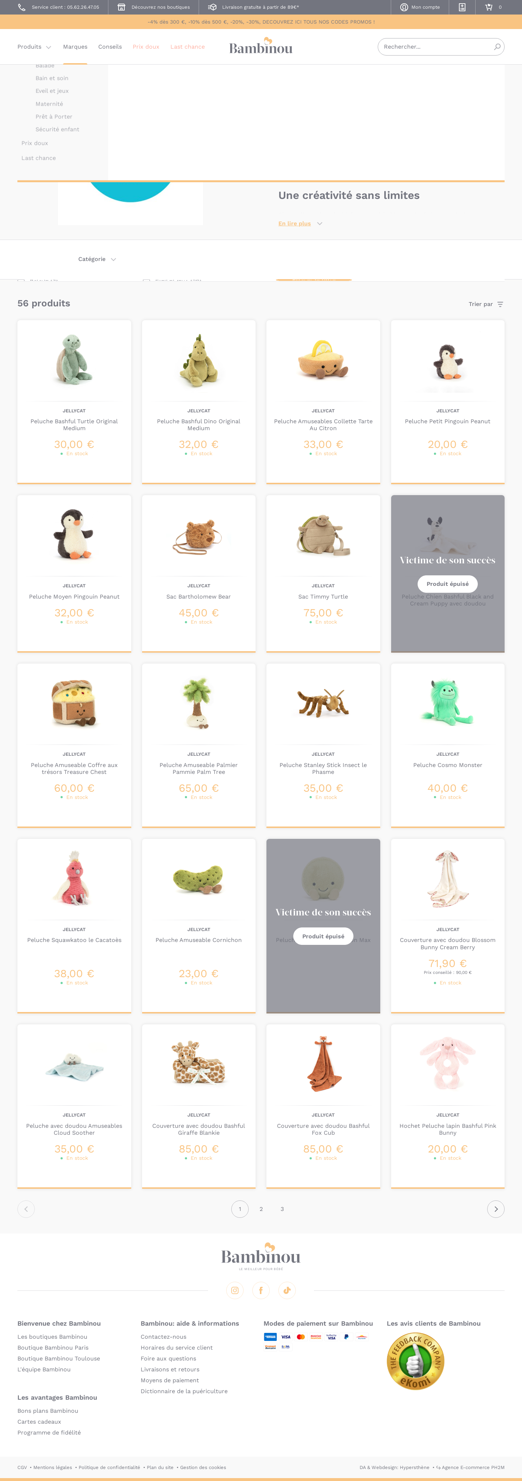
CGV (22, 1467)
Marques (75, 48)
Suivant (496, 1209)
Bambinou (261, 48)
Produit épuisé (448, 583)
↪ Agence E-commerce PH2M (470, 1467)
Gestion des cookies (203, 1467)
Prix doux (146, 48)
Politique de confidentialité (109, 1467)
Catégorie (91, 259)
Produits (29, 48)
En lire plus (294, 223)
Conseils (110, 48)
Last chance (187, 48)
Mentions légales (52, 1467)
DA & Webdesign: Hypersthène (395, 1467)
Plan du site (160, 1467)
